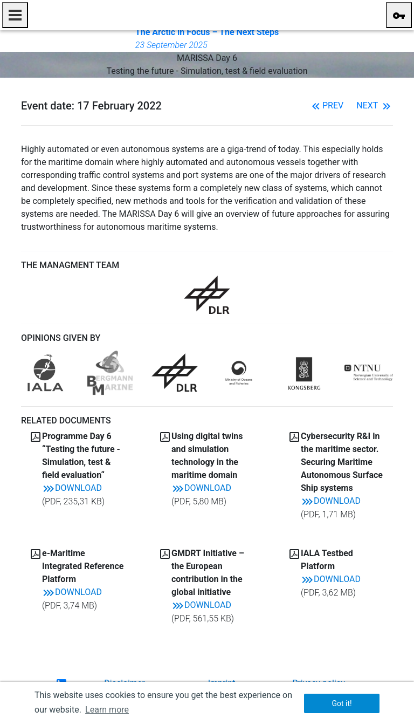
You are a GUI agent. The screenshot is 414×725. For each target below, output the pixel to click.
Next (374, 105)
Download (72, 488)
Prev (326, 105)
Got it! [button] (341, 703)
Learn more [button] (107, 710)
